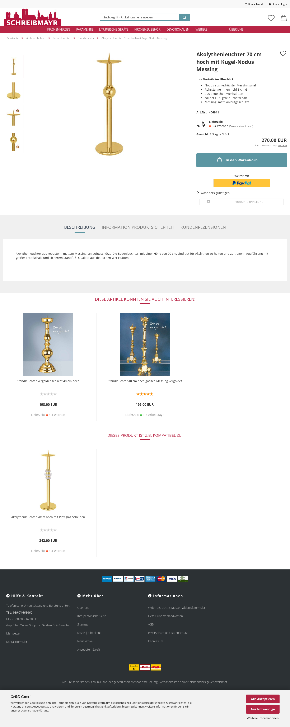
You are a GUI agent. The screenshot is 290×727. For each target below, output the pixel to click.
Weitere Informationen (263, 718)
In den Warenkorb (237, 159)
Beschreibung (79, 227)
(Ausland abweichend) (241, 126)
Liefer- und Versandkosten (165, 616)
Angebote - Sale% (88, 649)
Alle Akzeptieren (263, 699)
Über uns (236, 29)
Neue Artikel (85, 641)
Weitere (201, 29)
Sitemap (82, 624)
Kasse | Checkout (89, 633)
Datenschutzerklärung (34, 710)
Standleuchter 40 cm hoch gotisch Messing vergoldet (145, 381)
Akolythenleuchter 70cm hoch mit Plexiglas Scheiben (48, 517)
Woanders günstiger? (215, 193)
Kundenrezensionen (203, 227)
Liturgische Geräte (113, 29)
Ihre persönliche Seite (91, 616)
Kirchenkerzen (58, 29)
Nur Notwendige (263, 709)
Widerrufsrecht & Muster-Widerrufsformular (176, 608)
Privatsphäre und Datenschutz (167, 633)
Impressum (155, 641)
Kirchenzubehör (147, 29)
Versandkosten (169, 682)
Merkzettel (13, 633)
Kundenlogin (278, 4)
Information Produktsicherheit (138, 227)
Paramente (84, 29)
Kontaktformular (16, 642)
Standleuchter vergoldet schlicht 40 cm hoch (48, 381)
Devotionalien (178, 29)
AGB (151, 624)
